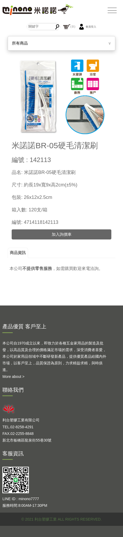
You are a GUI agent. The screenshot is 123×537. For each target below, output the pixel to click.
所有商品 (20, 43)
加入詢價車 (62, 234)
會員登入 (87, 27)
